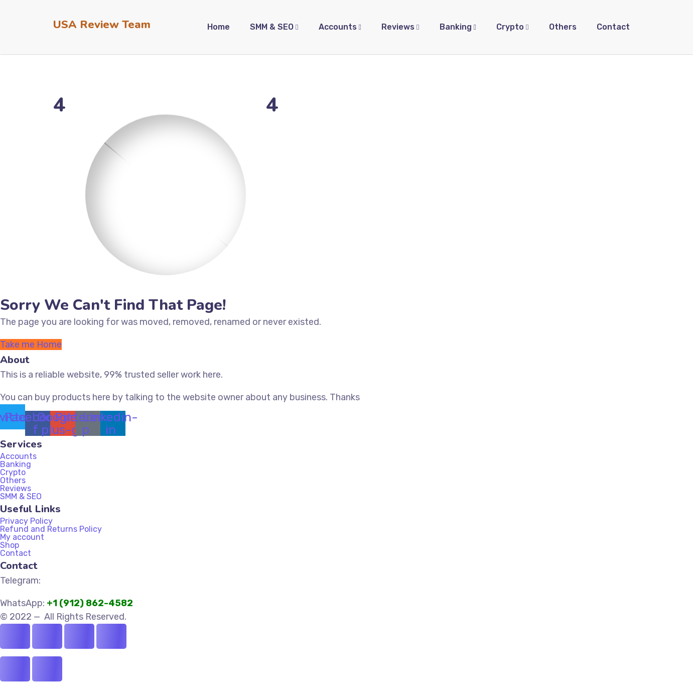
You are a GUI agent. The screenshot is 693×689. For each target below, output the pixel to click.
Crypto (13, 473)
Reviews (15, 489)
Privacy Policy (26, 521)
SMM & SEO (21, 497)
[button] (346, 465)
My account (22, 537)
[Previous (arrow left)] (15, 668)
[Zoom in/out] (15, 636)
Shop (9, 545)
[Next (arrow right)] (47, 668)
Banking (21, 465)
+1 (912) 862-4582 (91, 603)
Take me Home (31, 344)
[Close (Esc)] (111, 636)
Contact (15, 553)
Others (13, 481)
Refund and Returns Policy (51, 529)
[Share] (79, 636)
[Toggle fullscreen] (47, 636)
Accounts (18, 456)
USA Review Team (102, 24)
